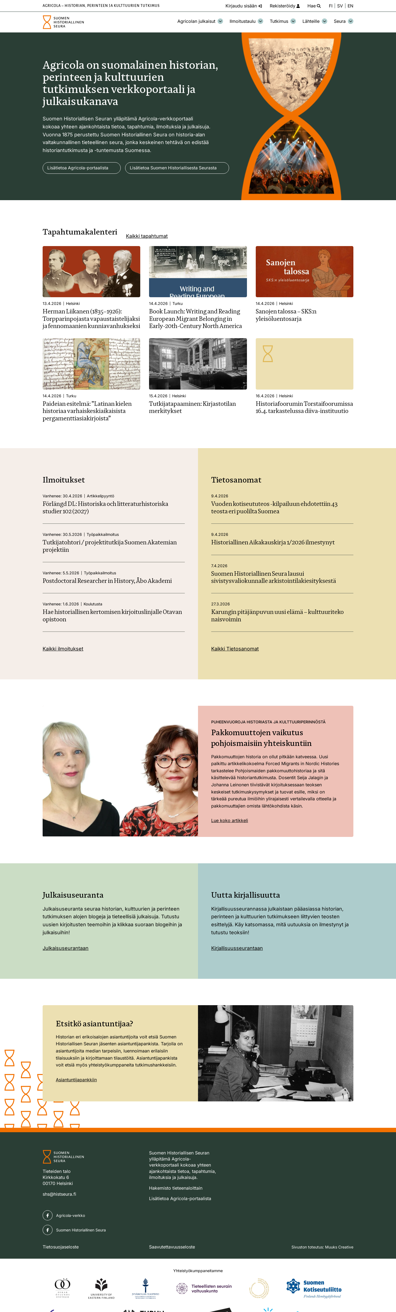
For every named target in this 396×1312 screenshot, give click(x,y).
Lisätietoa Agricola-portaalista (78, 168)
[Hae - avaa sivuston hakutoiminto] (313, 6)
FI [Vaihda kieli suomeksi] (330, 6)
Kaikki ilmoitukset (63, 665)
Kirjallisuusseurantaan (237, 964)
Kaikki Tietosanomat (235, 665)
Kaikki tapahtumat (147, 252)
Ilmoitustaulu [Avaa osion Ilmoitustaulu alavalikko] (246, 21)
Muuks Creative (339, 1263)
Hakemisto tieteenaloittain (175, 1204)
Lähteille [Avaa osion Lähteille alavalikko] (314, 21)
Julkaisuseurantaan (66, 964)
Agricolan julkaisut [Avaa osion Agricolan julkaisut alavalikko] (200, 21)
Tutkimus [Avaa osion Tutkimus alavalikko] (283, 21)
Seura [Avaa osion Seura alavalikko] (343, 21)
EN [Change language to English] (350, 6)
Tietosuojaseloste (61, 1263)
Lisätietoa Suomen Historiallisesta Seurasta (91, 184)
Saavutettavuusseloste (172, 1263)
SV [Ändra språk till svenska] (340, 6)
